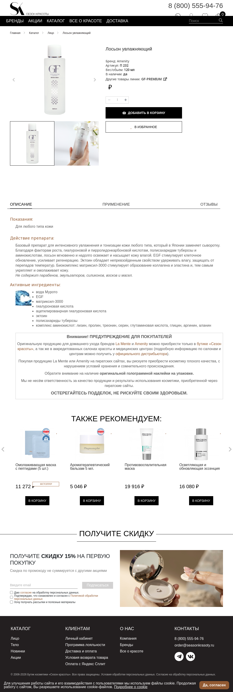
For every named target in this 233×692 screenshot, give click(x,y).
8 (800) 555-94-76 (195, 9)
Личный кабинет (79, 647)
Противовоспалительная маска (145, 476)
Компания (128, 647)
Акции (16, 665)
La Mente (123, 353)
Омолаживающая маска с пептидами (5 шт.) (35, 476)
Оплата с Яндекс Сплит (85, 671)
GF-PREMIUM (154, 90)
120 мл (129, 81)
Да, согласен (214, 685)
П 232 (124, 76)
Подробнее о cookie (130, 687)
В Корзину (37, 510)
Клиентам (80, 637)
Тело (15, 653)
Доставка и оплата (81, 659)
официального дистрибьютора (141, 363)
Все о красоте (131, 659)
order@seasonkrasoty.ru (194, 654)
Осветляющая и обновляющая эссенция (199, 476)
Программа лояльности (85, 653)
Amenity (141, 353)
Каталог (23, 637)
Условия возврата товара (86, 665)
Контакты (189, 637)
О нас (128, 637)
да (125, 85)
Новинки (18, 659)
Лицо (15, 647)
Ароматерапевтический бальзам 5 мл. (90, 476)
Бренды (126, 653)
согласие (26, 601)
